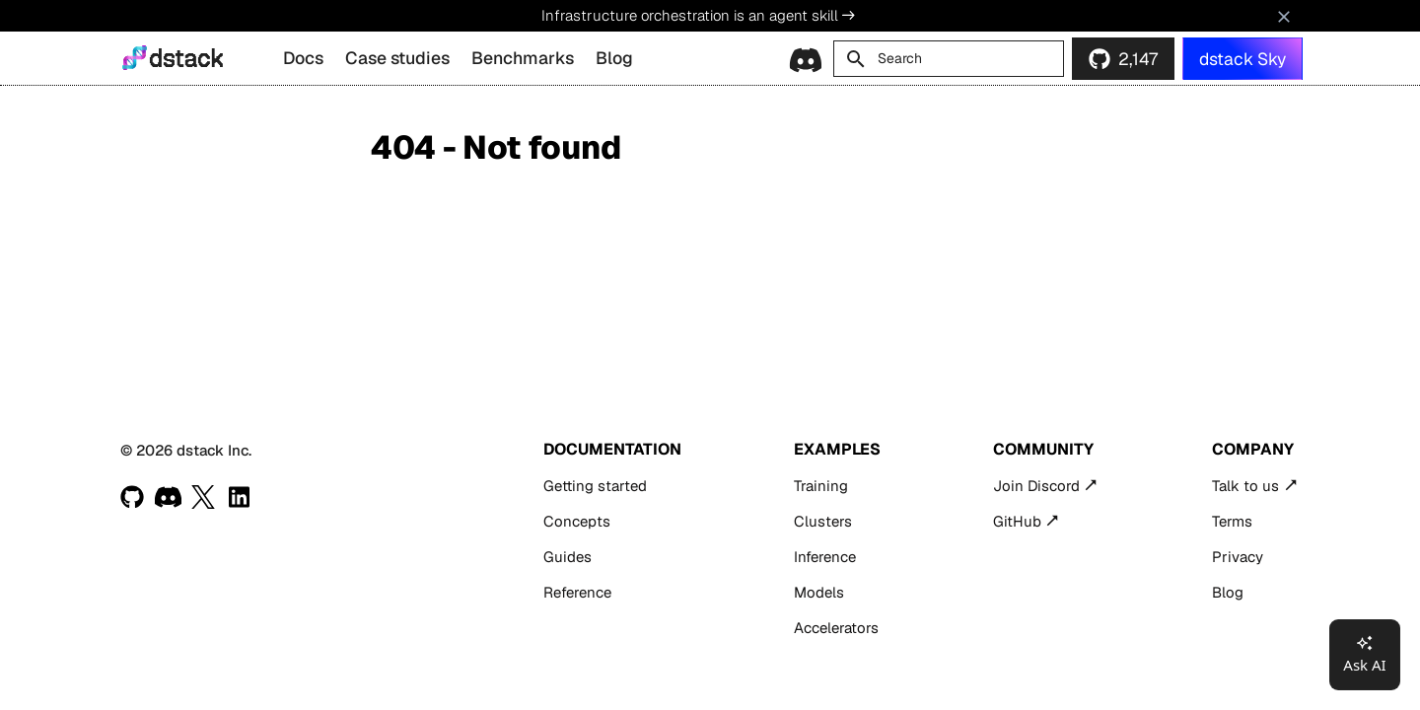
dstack (186, 58)
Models (819, 592)
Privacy (1237, 556)
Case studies (397, 57)
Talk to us (1245, 485)
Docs (303, 57)
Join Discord (1036, 485)
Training (821, 485)
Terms (1232, 521)
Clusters (823, 521)
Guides (567, 556)
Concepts (576, 521)
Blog (614, 57)
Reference (577, 592)
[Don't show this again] (1284, 17)
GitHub (1017, 521)
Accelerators (836, 627)
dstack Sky (1242, 58)
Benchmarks (522, 57)
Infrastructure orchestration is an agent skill (698, 15)
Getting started (595, 485)
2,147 (1138, 58)
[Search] (948, 58)
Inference (825, 556)
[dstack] (134, 57)
